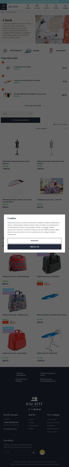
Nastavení (34, 241)
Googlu (45, 227)
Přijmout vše (34, 247)
